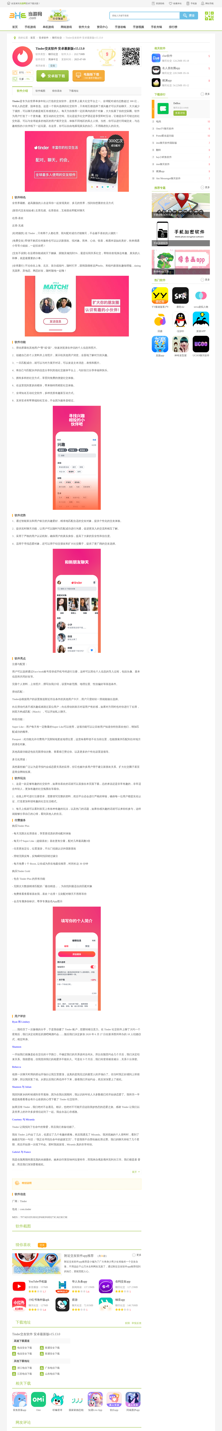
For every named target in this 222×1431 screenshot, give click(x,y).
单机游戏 (48, 27)
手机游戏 (30, 27)
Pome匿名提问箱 (165, 135)
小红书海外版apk (39, 1299)
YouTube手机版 (38, 1281)
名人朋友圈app (171, 68)
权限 (127, 1323)
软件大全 (84, 27)
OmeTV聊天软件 (165, 128)
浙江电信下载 (24, 1368)
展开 (134, 1172)
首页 (15, 27)
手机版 (194, 3)
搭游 (75, 1299)
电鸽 (158, 121)
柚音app (120, 1299)
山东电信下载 (52, 1374)
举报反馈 (136, 1323)
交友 (52, 65)
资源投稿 (160, 3)
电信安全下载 (24, 1347)
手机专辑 (156, 27)
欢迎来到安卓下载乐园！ (25, 3)
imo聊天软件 (163, 164)
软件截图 (40, 91)
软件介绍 (22, 90)
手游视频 (138, 27)
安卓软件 (44, 37)
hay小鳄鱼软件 (164, 157)
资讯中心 (102, 27)
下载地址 (74, 91)
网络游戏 (66, 27)
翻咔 (158, 150)
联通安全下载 (52, 1347)
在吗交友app (122, 1281)
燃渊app (167, 80)
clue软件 (167, 55)
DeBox (176, 103)
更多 (138, 1255)
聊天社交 (57, 37)
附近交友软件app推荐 (79, 1255)
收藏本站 (177, 3)
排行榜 (173, 27)
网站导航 (209, 3)
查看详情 (180, 113)
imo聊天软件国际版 (166, 143)
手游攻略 (120, 27)
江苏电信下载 (24, 1374)
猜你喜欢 (57, 91)
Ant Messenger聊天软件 (168, 178)
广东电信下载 (52, 1368)
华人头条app (79, 1281)
